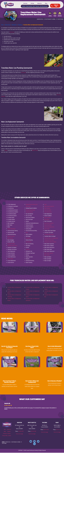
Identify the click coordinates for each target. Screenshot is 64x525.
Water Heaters (47, 255)
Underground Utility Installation (50, 241)
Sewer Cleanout (47, 208)
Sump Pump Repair (48, 225)
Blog (46, 3)
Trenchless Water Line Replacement (51, 238)
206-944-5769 (33, 431)
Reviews (9, 433)
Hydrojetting (28, 238)
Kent (34, 6)
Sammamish (12, 32)
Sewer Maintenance (48, 212)
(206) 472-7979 (35, 150)
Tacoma (37, 6)
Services (25, 3)
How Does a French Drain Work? (32, 347)
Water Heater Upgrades (48, 253)
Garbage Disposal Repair (30, 210)
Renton (24, 6)
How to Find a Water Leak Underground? (32, 381)
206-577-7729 (58, 429)
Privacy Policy (5, 435)
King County (23, 72)
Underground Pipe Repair (49, 240)
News (5, 431)
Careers (9, 435)
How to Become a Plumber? (54, 381)
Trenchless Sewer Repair (49, 234)
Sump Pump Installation (48, 223)
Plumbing (27, 249)
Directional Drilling (10, 236)
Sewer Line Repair (47, 210)
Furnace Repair (10, 258)
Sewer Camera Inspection (49, 206)
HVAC (27, 232)
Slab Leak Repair (47, 217)
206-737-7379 (46, 429)
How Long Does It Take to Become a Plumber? (9, 381)
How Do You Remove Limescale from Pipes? (9, 347)
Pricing (32, 3)
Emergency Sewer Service (12, 245)
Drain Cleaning (10, 238)
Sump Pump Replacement (49, 226)
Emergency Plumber (11, 243)
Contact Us (9, 429)
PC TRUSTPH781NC (59, 19)
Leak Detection (28, 241)
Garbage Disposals (29, 212)
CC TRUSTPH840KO (47, 19)
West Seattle (29, 6)
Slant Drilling (46, 219)
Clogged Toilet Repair (11, 228)
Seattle (6, 150)
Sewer (45, 204)
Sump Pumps (46, 228)
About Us (39, 3)
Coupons (9, 431)
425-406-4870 (21, 431)
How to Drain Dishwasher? (54, 346)
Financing (5, 433)
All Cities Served (43, 6)
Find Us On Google (19, 433)
